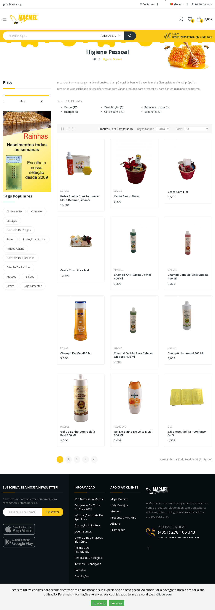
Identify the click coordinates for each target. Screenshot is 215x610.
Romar (64, 348)
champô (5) (71, 111)
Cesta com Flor (178, 192)
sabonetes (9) (153, 111)
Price (7, 82)
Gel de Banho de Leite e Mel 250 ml (133, 433)
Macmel (64, 191)
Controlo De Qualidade (20, 258)
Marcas (115, 511)
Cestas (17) (71, 107)
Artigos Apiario (15, 248)
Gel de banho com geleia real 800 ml (77, 433)
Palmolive (120, 426)
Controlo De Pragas (19, 230)
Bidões (30, 276)
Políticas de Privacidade (82, 549)
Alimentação (14, 211)
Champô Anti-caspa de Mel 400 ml (132, 276)
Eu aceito (99, 603)
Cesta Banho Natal (126, 196)
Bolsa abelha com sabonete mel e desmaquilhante (79, 198)
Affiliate (115, 523)
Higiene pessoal (112, 59)
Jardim (10, 286)
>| (94, 459)
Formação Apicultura (87, 525)
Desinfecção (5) (113, 107)
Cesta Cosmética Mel (74, 270)
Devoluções (82, 576)
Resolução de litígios (88, 558)
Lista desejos (119, 505)
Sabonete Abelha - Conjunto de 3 (187, 433)
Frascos (11, 276)
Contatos (80, 570)
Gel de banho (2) (114, 111)
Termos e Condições (87, 564)
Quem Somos (83, 531)
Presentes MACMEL (123, 517)
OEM (170, 426)
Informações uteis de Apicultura (88, 517)
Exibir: (179, 129)
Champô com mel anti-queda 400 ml (188, 276)
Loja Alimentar (33, 286)
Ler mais (116, 603)
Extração (12, 220)
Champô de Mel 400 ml (75, 353)
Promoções (117, 530)
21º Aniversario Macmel (89, 499)
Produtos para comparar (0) (114, 129)
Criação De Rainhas (18, 267)
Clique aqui (164, 594)
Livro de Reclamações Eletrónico (88, 539)
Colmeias (36, 211)
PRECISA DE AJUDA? (171, 527)
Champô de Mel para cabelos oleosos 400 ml (134, 355)
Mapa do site (119, 499)
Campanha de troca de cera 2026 (87, 507)
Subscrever (52, 512)
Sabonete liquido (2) (157, 107)
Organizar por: (145, 129)
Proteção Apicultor (34, 239)
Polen (10, 239)
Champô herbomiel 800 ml (185, 353)
